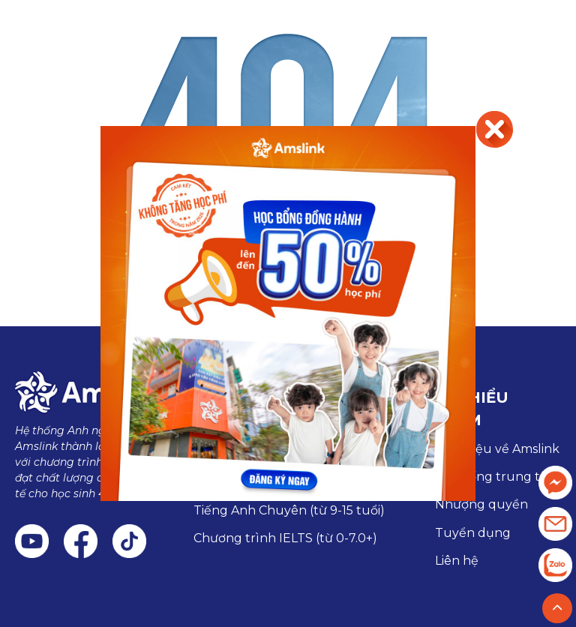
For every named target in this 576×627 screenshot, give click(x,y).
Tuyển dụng (473, 533)
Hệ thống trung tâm (497, 477)
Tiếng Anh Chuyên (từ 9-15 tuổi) (289, 510)
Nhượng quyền (481, 504)
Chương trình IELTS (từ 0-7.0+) (285, 538)
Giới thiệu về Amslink (497, 449)
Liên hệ (456, 561)
